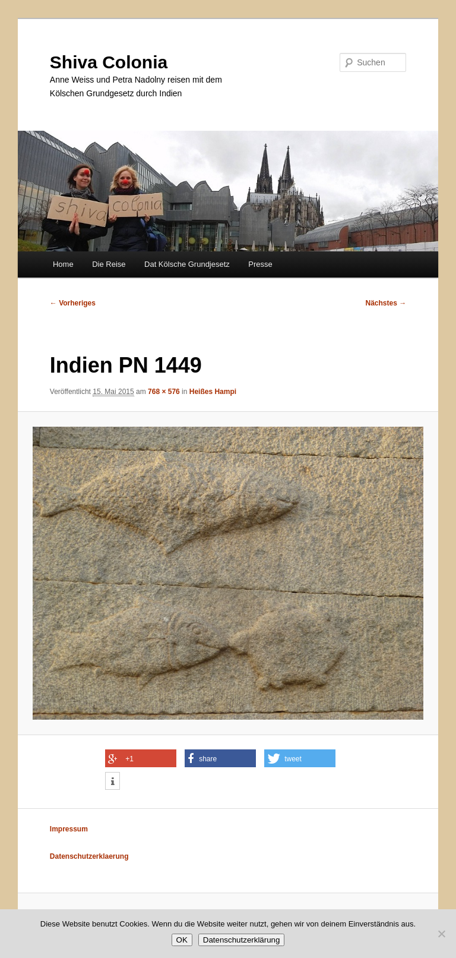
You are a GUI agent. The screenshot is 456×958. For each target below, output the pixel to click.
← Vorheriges (73, 303)
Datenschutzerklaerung (89, 856)
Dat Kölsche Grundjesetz (187, 264)
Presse (260, 264)
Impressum (69, 829)
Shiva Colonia (108, 62)
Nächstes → (386, 303)
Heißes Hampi (212, 391)
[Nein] (441, 934)
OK (182, 939)
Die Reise (108, 264)
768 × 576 (164, 391)
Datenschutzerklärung (241, 939)
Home (63, 264)
